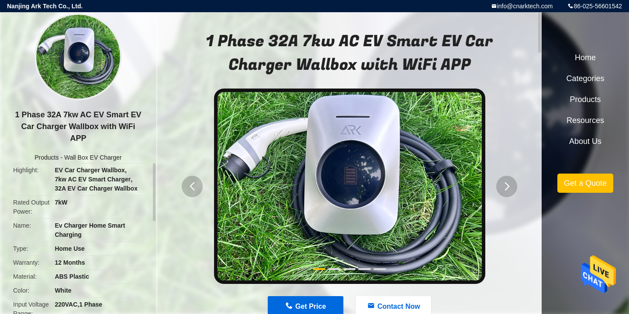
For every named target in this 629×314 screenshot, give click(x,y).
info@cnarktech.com (525, 6)
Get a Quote (585, 183)
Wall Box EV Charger (93, 157)
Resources (585, 120)
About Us (585, 141)
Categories (585, 78)
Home (585, 57)
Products (47, 157)
